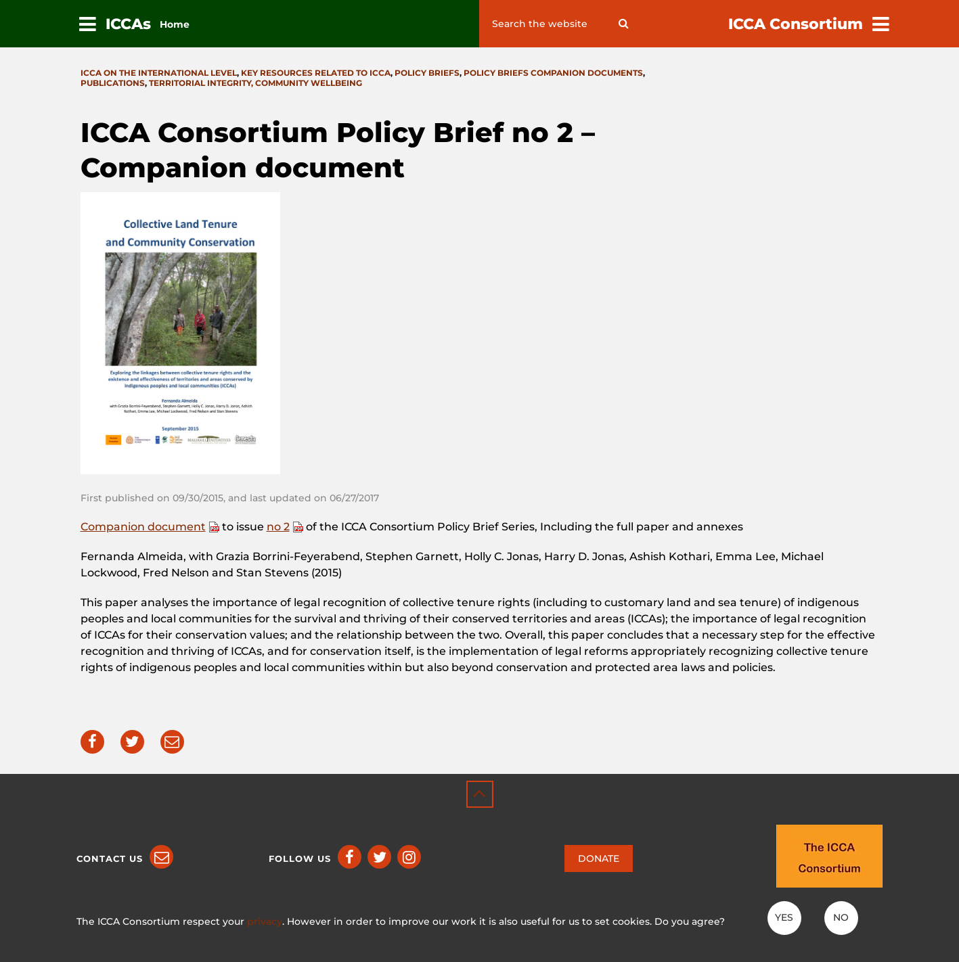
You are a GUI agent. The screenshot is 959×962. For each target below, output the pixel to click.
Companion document (143, 526)
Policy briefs (427, 73)
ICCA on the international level (159, 73)
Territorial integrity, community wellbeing (255, 83)
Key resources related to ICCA (316, 73)
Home (174, 24)
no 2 (278, 526)
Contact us (109, 858)
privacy (264, 921)
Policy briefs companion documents (553, 73)
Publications (113, 83)
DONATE (598, 858)
